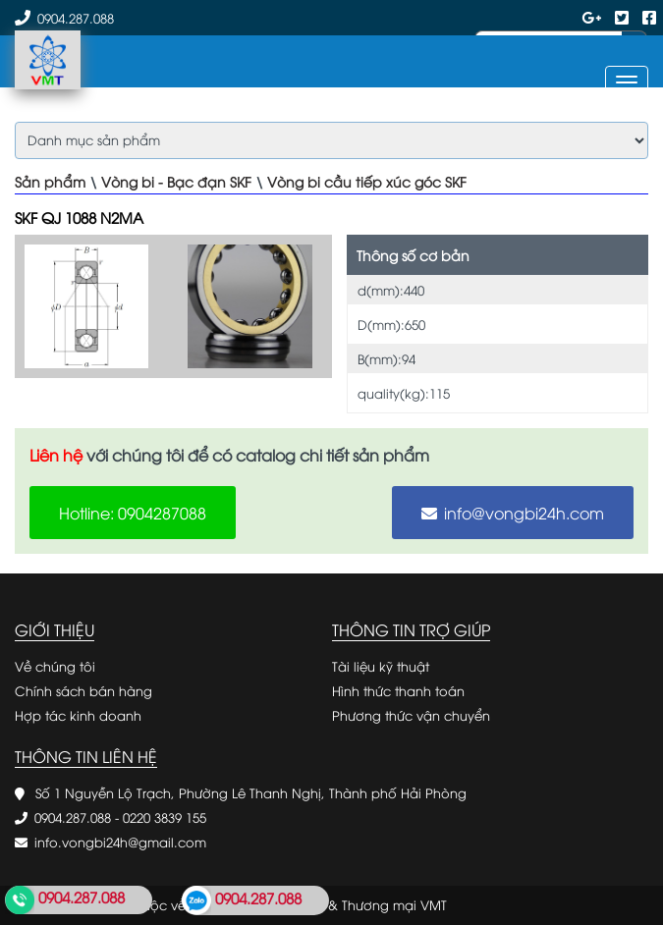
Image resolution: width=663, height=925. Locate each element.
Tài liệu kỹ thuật (380, 666)
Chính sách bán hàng (83, 690)
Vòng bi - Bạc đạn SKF (176, 181)
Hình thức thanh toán (398, 690)
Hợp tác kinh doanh (78, 715)
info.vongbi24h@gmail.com (120, 841)
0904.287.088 (75, 18)
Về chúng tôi (55, 666)
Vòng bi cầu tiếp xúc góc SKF (367, 181)
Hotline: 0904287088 (132, 512)
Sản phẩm (50, 181)
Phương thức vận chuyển (411, 715)
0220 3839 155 (164, 817)
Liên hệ (56, 454)
